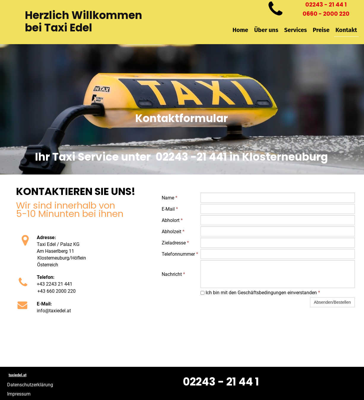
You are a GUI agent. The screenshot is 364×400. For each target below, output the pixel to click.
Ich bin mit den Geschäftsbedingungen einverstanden (260, 292)
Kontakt (346, 29)
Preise (321, 29)
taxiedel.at (17, 375)
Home (240, 29)
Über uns (266, 29)
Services (295, 29)
